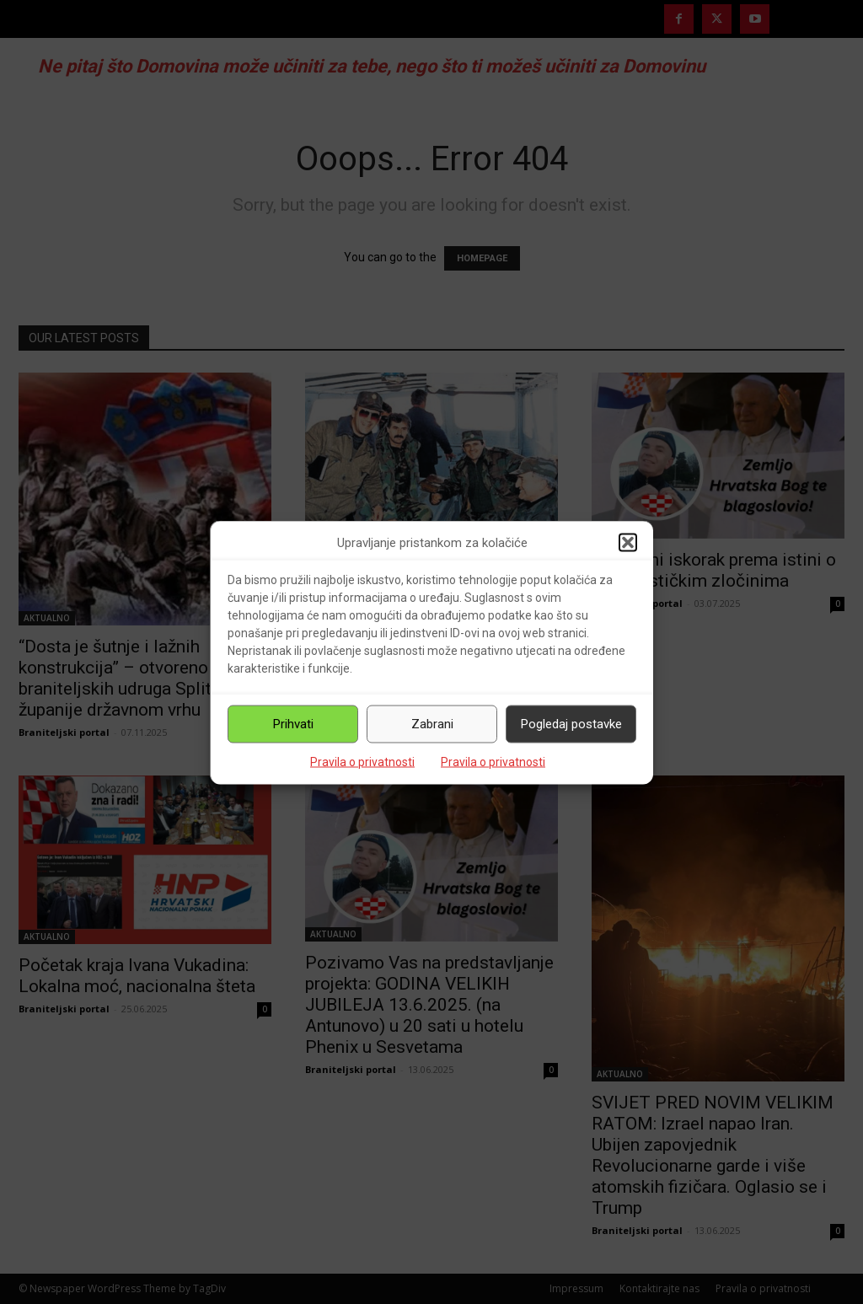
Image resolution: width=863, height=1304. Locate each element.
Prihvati (293, 724)
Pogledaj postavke (571, 724)
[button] (627, 542)
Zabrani (432, 724)
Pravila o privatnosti (362, 761)
